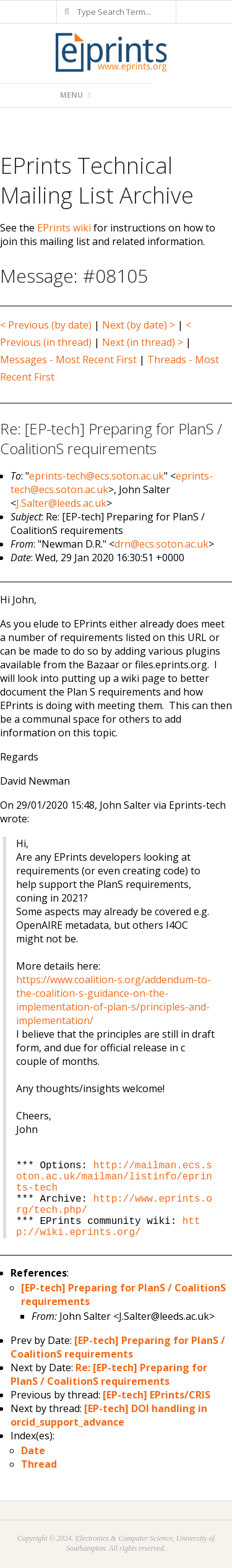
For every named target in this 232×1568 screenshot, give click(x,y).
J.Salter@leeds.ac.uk (61, 503)
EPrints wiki (64, 228)
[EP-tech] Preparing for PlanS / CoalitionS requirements (118, 1347)
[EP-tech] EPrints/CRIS (156, 1395)
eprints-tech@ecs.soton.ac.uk (96, 476)
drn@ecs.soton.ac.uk (161, 544)
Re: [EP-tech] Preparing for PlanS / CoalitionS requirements (109, 1374)
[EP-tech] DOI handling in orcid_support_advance (109, 1415)
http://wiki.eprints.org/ (108, 1227)
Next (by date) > (138, 325)
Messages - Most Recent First (68, 359)
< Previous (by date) (46, 325)
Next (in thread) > (142, 342)
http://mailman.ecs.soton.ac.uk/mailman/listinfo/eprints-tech (114, 1177)
